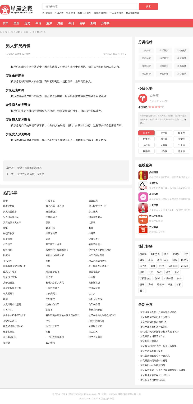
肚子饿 (49, 277)
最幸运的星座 (100, 13)
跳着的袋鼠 (8, 206)
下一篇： (25, 174)
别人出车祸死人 (11, 217)
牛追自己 (50, 200)
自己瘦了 (7, 244)
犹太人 (92, 293)
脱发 (186, 254)
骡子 (166, 254)
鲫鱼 (175, 260)
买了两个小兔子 (54, 244)
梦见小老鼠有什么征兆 (151, 351)
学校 (179, 284)
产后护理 (168, 278)
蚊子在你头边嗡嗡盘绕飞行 (102, 315)
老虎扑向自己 (52, 304)
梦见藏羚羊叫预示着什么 (152, 336)
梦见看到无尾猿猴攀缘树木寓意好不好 (159, 331)
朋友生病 (93, 200)
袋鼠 (48, 222)
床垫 (48, 239)
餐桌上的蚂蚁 (95, 310)
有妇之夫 (155, 254)
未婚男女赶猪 (95, 326)
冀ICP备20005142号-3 (129, 394)
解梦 (49, 23)
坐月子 (92, 233)
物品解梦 (164, 58)
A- (119, 54)
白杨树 (184, 266)
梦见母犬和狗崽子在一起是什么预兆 (158, 346)
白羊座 (146, 133)
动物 (26, 32)
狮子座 (164, 139)
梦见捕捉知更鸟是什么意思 (153, 360)
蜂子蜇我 (7, 239)
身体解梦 (181, 58)
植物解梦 (146, 58)
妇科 (179, 278)
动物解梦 (181, 50)
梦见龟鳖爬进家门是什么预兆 (155, 317)
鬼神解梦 (146, 66)
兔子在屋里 (8, 331)
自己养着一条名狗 (55, 206)
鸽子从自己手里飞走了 (14, 315)
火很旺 (92, 222)
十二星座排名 (116, 13)
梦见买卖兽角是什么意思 (152, 379)
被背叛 (6, 342)
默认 (115, 54)
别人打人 (93, 331)
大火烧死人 (51, 293)
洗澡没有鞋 (94, 288)
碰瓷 (142, 260)
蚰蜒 (5, 228)
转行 (159, 272)
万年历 (105, 23)
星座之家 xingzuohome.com (83, 394)
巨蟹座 (146, 139)
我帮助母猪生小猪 (12, 288)
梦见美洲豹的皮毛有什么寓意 (155, 355)
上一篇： (23, 167)
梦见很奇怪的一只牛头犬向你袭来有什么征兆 (162, 370)
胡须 (170, 284)
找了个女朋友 (95, 337)
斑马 (142, 284)
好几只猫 (50, 228)
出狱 (48, 266)
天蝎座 (164, 145)
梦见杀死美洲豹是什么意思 (153, 326)
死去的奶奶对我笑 (98, 260)
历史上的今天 (107, 398)
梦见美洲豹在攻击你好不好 (153, 322)
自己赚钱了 (51, 211)
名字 (82, 23)
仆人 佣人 (8, 310)
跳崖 (5, 299)
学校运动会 (145, 278)
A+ (110, 54)
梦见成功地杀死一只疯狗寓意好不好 (158, 312)
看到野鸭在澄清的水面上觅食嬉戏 (63, 315)
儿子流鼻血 (8, 282)
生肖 (38, 23)
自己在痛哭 (94, 304)
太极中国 (172, 266)
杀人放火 (93, 211)
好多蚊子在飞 (52, 271)
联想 (161, 266)
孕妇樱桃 (50, 299)
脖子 (5, 200)
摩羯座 (146, 151)
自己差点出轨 (10, 337)
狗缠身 (49, 310)
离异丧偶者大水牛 (12, 222)
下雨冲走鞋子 (52, 288)
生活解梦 (164, 50)
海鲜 (142, 272)
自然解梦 (181, 66)
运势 (27, 23)
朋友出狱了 (51, 217)
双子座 (181, 133)
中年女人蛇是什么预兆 (100, 250)
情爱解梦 (146, 73)
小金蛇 (92, 277)
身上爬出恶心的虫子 (99, 266)
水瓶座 (164, 151)
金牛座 (164, 133)
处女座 (181, 139)
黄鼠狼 (176, 254)
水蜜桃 (143, 254)
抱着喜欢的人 (95, 217)
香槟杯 (160, 284)
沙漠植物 (7, 250)
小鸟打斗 (7, 260)
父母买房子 (94, 239)
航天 (150, 272)
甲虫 (48, 321)
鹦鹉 (91, 228)
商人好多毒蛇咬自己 (13, 326)
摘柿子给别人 (95, 244)
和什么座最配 (84, 13)
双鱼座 (181, 151)
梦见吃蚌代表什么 (149, 341)
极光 (177, 272)
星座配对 (70, 13)
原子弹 (143, 266)
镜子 (168, 272)
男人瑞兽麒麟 (10, 211)
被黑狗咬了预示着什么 (57, 250)
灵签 (60, 23)
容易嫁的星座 (132, 13)
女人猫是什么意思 (12, 304)
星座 (16, 23)
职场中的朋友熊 (96, 321)
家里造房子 (51, 233)
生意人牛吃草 (10, 271)
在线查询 (145, 165)
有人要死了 (8, 293)
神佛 (48, 260)
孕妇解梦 (164, 73)
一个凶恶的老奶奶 (55, 337)
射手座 (181, 145)
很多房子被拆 (10, 277)
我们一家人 (162, 260)
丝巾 (142, 290)
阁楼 (48, 331)
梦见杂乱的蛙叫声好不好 (152, 365)
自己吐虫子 (94, 271)
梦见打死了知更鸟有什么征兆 (155, 375)
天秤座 (146, 145)
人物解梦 (146, 50)
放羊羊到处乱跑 (96, 255)
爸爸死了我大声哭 (55, 282)
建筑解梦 (164, 66)
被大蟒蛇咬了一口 (98, 206)
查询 (93, 23)
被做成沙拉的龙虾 (55, 255)
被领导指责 (8, 233)
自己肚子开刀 (52, 326)
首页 (5, 23)
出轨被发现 (94, 282)
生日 (71, 23)
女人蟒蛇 (50, 342)
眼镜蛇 (6, 255)
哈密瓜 (184, 260)
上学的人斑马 (10, 321)
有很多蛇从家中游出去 (14, 266)
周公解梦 (15, 32)
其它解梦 (181, 73)
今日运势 (59, 13)
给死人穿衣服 (95, 299)
